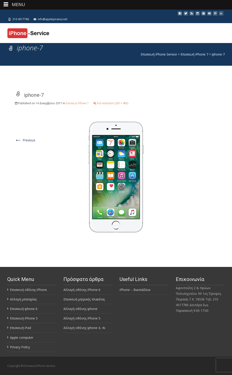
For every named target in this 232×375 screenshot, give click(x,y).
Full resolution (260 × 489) (112, 103)
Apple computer (21, 337)
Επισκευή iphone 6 (23, 309)
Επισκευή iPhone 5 (24, 318)
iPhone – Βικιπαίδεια (135, 290)
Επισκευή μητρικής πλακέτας (84, 299)
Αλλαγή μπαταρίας (23, 299)
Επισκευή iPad (20, 328)
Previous (24, 140)
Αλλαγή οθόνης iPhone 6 (81, 290)
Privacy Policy (20, 347)
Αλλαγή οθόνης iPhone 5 (81, 318)
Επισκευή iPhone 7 (77, 103)
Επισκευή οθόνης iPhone (28, 290)
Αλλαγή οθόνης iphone (80, 309)
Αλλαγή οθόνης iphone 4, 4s (84, 328)
